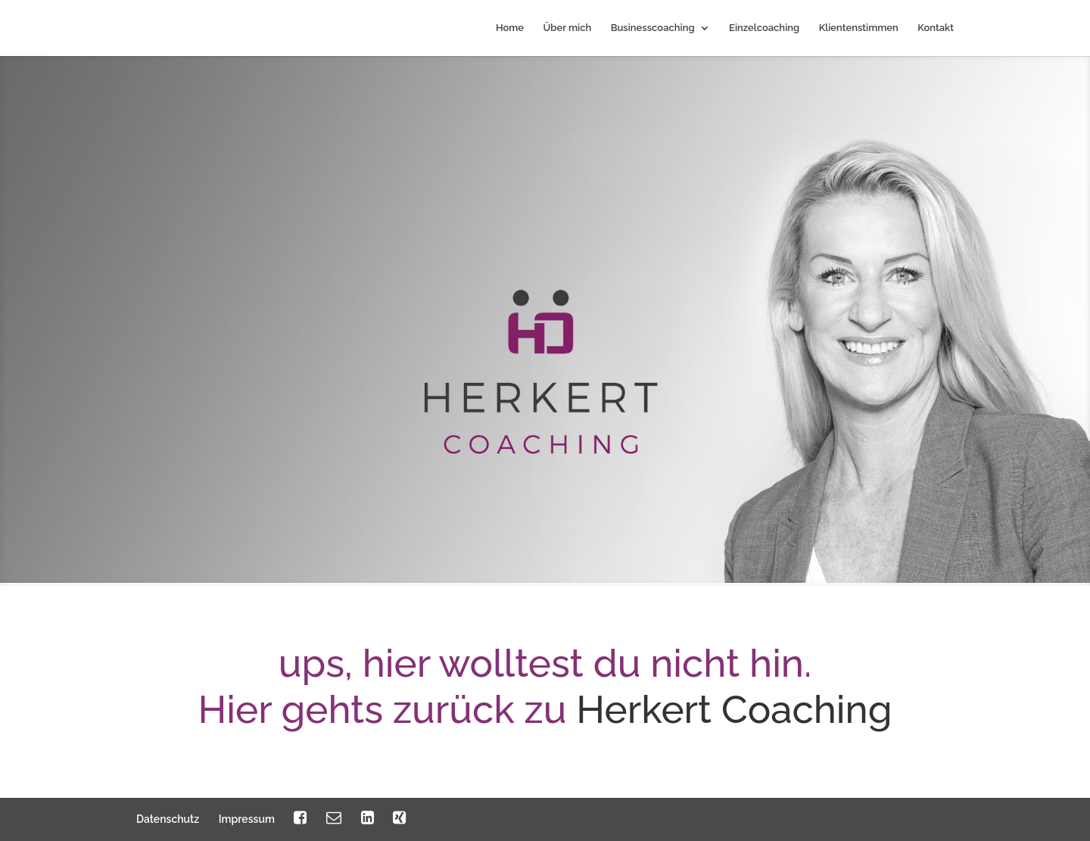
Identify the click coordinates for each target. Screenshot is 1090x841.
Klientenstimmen (858, 28)
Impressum (247, 819)
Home (510, 28)
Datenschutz (167, 819)
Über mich (567, 28)
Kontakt (935, 28)
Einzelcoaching (764, 28)
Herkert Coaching (734, 709)
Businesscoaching (653, 28)
